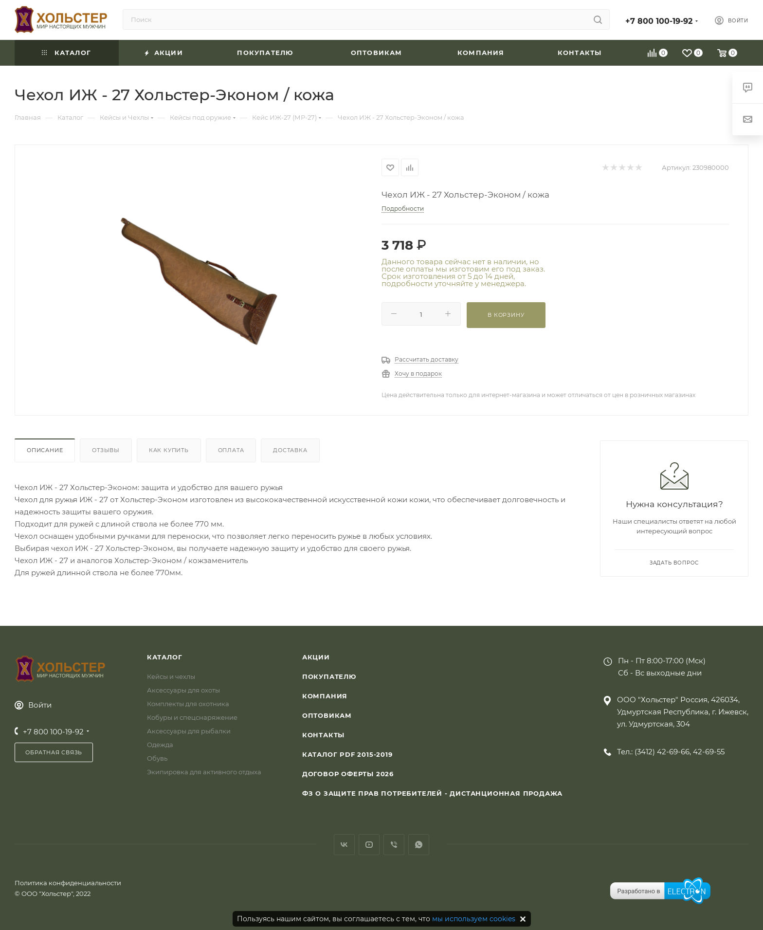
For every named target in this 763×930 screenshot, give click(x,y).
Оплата (231, 450)
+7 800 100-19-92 (658, 21)
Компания (324, 696)
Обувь (157, 758)
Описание (45, 450)
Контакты (323, 735)
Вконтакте (344, 844)
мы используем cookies (473, 918)
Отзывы (106, 450)
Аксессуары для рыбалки (189, 731)
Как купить (169, 450)
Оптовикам (327, 715)
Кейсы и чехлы (171, 676)
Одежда (160, 744)
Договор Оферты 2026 (348, 774)
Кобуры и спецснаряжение (192, 717)
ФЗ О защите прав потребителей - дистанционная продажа (432, 793)
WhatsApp (418, 844)
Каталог (164, 657)
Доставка (290, 450)
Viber (393, 844)
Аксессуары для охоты (183, 690)
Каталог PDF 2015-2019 (347, 754)
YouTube (369, 844)
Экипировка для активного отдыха (204, 772)
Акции (316, 657)
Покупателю (329, 676)
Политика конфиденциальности (68, 883)
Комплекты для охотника (188, 704)
